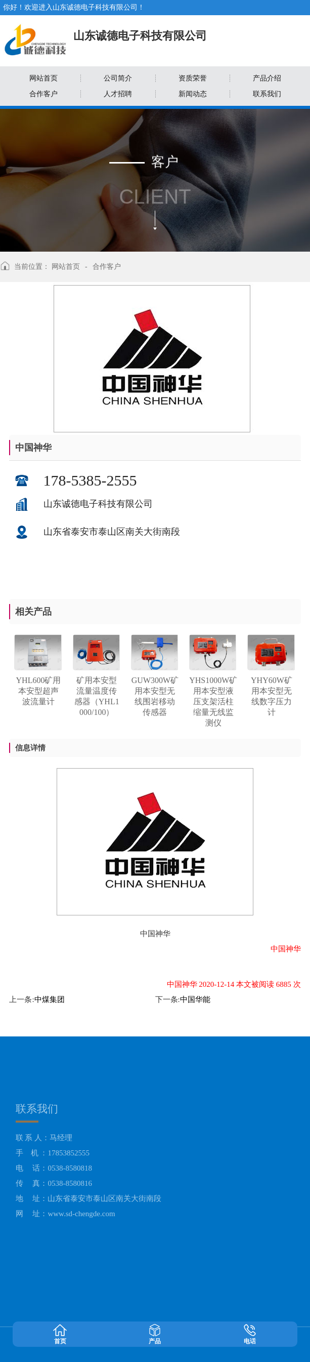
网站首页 (66, 266)
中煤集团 (49, 999)
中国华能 (195, 999)
